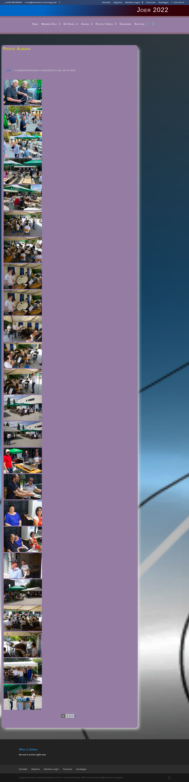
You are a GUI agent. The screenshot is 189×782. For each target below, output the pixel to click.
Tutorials (150, 2)
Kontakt (106, 2)
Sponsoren (125, 24)
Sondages (164, 2)
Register (118, 2)
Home (35, 24)
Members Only (49, 24)
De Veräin (69, 24)
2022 (8, 70)
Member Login (132, 2)
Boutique (139, 24)
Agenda (85, 24)
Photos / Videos (104, 24)
